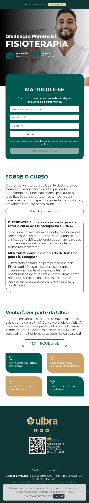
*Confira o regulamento (44, 470)
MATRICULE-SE (57, 4)
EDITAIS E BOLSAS (40, 4)
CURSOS (26, 4)
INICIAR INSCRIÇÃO (44, 150)
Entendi (59, 496)
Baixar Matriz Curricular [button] (44, 211)
